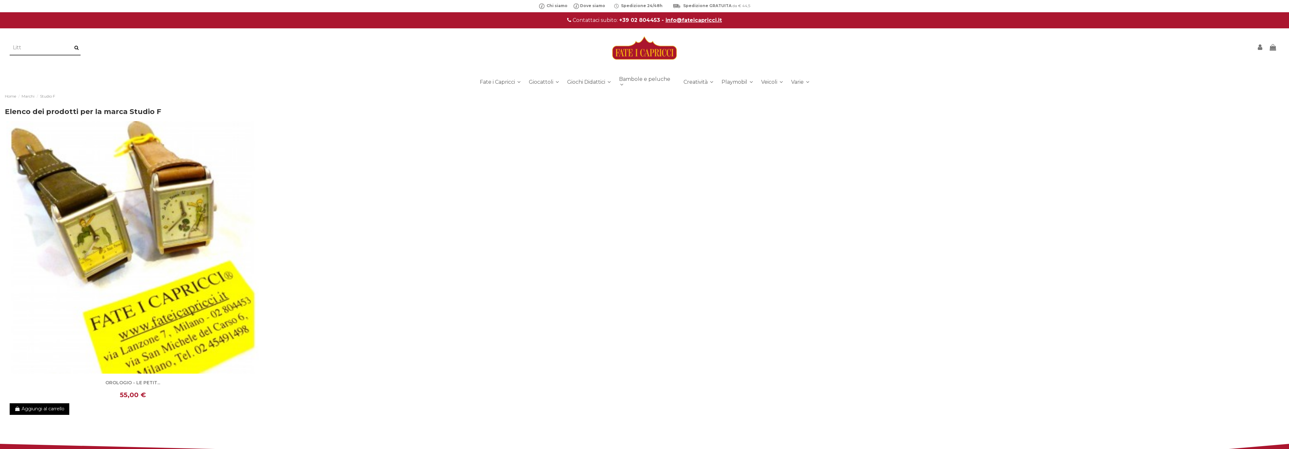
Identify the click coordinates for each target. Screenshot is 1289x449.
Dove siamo (592, 5)
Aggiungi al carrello (39, 409)
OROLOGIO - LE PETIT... (132, 383)
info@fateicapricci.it (693, 20)
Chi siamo (553, 5)
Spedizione (634, 5)
